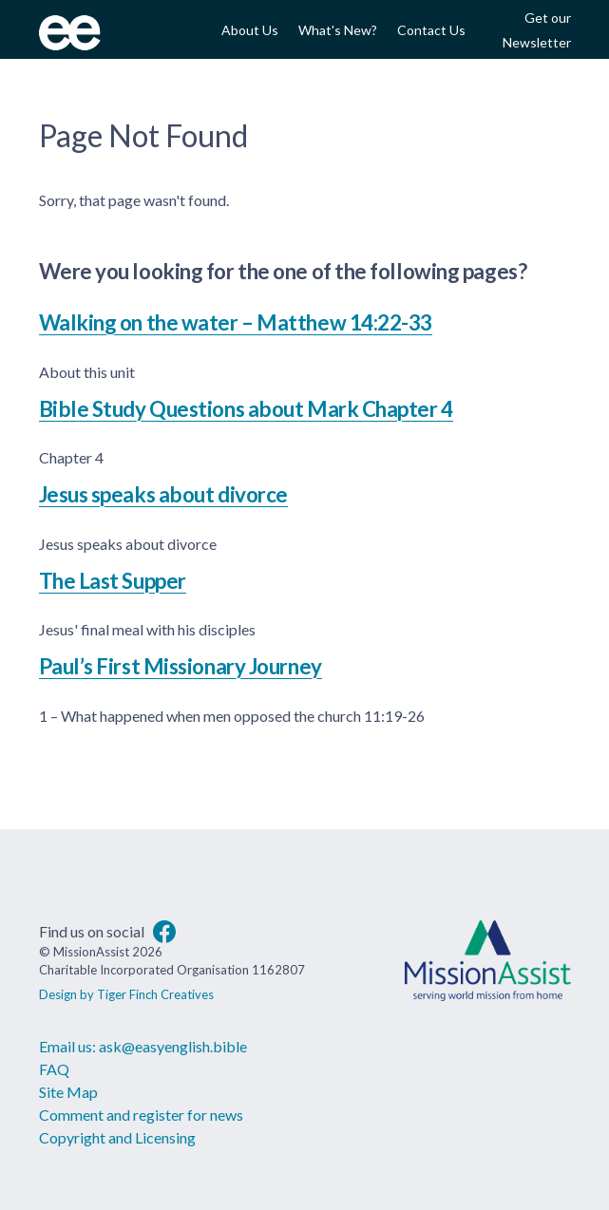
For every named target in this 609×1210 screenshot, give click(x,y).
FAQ (54, 1069)
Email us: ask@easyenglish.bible (143, 1046)
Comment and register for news (141, 1115)
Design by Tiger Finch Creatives (126, 994)
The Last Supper (112, 581)
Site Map (68, 1092)
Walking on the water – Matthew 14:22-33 (236, 322)
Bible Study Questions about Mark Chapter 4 (246, 409)
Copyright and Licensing (117, 1137)
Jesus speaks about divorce (163, 494)
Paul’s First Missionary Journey (180, 666)
